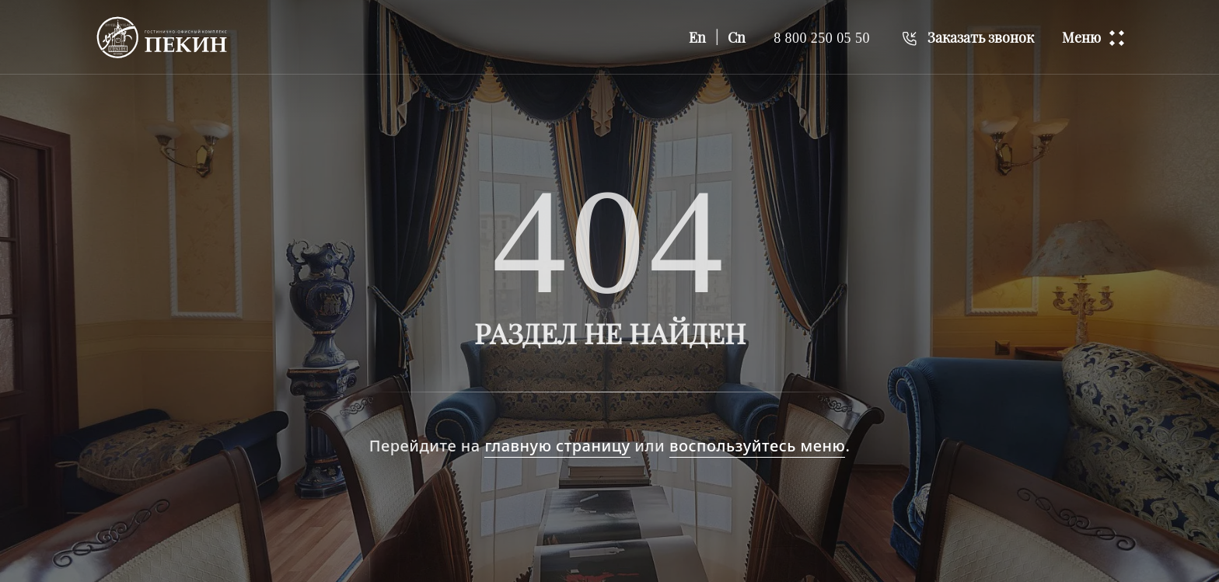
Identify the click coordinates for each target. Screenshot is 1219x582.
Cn (737, 37)
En (697, 37)
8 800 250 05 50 (822, 37)
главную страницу (557, 445)
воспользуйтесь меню (757, 445)
